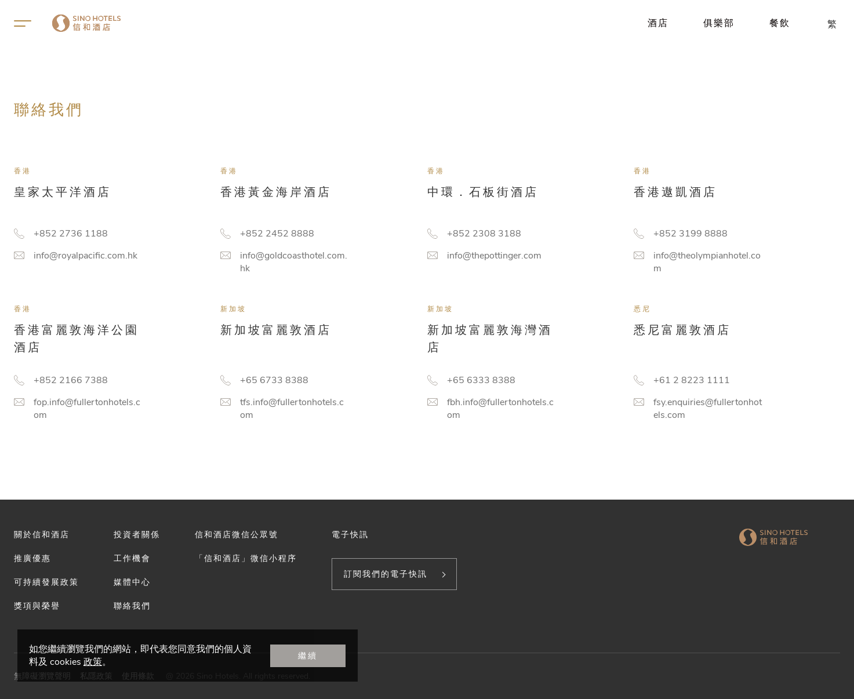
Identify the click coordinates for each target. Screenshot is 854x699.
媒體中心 (132, 582)
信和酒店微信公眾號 (236, 534)
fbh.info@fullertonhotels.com (500, 408)
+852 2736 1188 (71, 233)
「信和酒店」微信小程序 (246, 558)
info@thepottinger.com (494, 255)
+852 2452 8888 (277, 233)
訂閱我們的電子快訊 (385, 574)
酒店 (658, 23)
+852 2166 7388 (71, 380)
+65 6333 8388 (481, 380)
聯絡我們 (132, 605)
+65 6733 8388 (274, 380)
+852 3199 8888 (690, 233)
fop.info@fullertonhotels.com (87, 408)
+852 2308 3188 (484, 233)
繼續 (308, 655)
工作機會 (132, 558)
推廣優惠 (32, 558)
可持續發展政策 (46, 582)
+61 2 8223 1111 (691, 380)
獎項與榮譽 (37, 605)
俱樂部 (719, 23)
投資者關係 (137, 534)
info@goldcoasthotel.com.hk (293, 262)
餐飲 (779, 23)
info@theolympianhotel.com (707, 262)
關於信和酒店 (42, 534)
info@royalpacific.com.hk (85, 255)
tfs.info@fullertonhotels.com (292, 408)
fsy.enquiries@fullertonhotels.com (707, 408)
